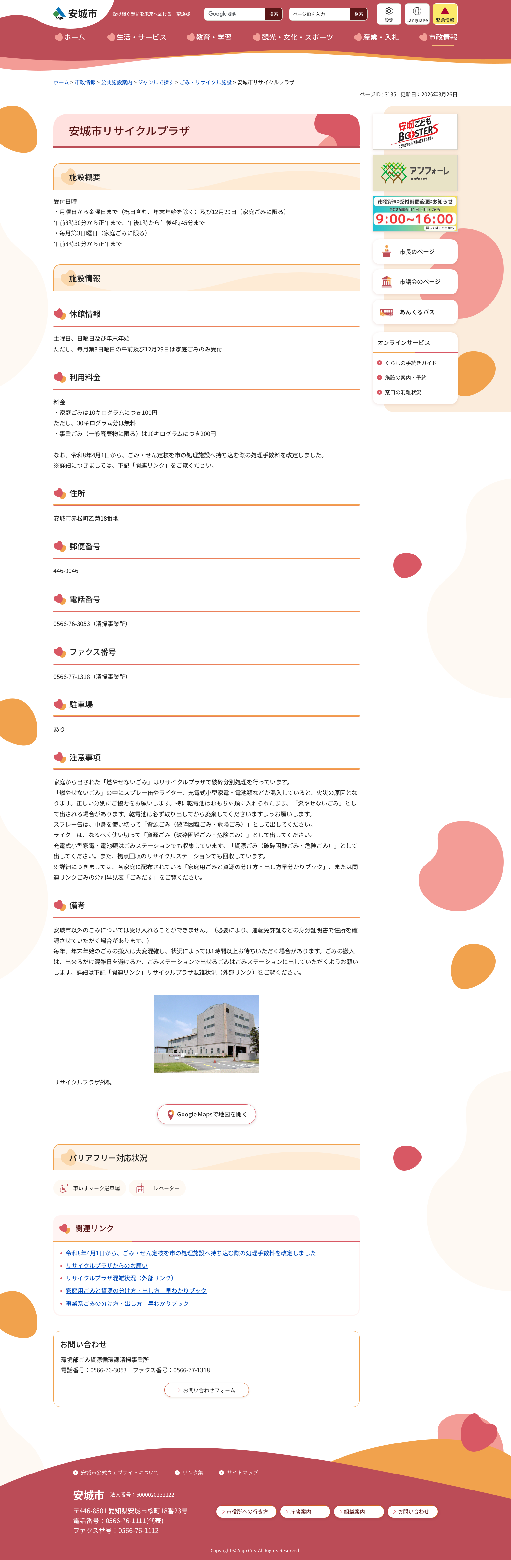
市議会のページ (420, 281)
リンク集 (192, 1472)
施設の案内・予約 (406, 377)
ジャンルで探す (156, 82)
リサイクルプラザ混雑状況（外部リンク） (121, 1277)
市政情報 (85, 82)
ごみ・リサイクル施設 (206, 82)
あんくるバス (417, 311)
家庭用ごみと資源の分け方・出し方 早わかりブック (136, 1290)
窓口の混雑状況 (403, 392)
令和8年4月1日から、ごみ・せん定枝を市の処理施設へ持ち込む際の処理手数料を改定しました (191, 1252)
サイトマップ (242, 1472)
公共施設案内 (116, 82)
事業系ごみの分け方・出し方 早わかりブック (127, 1303)
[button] (389, 14)
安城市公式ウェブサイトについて (120, 1472)
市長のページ (417, 251)
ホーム (61, 82)
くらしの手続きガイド (411, 363)
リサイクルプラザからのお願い (107, 1265)
